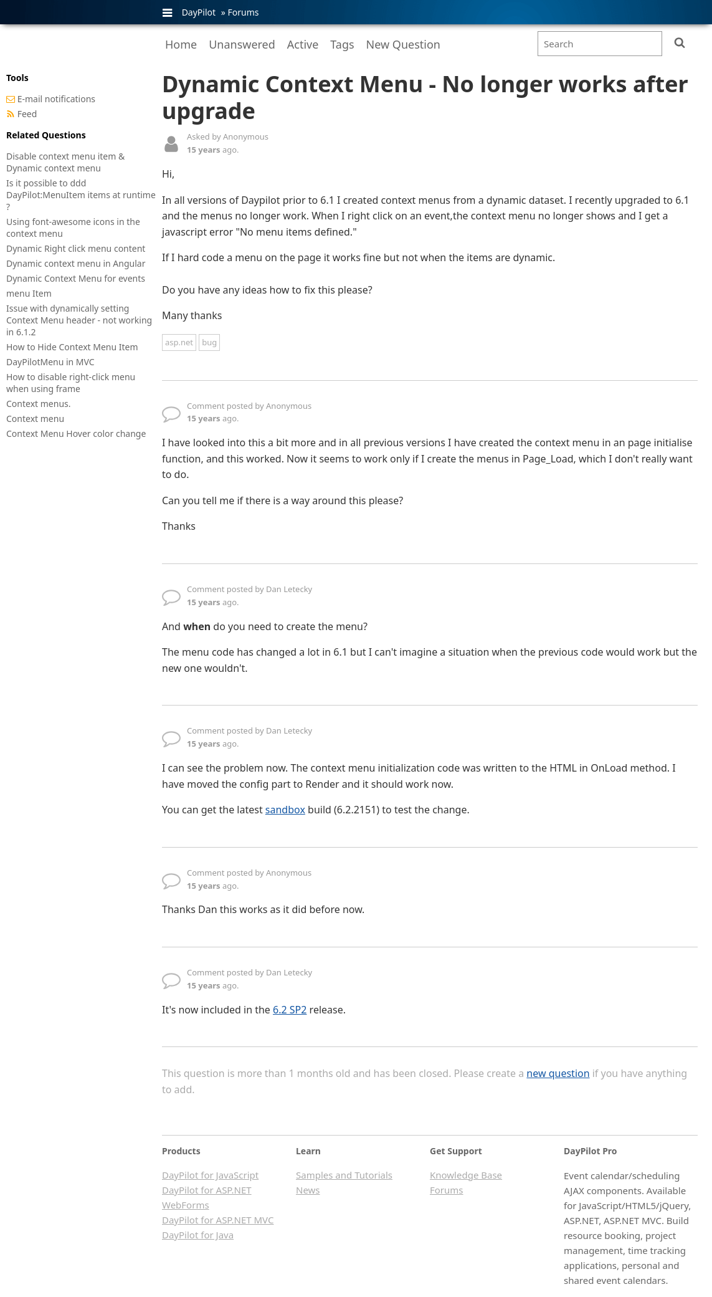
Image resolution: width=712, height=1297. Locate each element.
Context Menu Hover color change (76, 433)
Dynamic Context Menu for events (75, 278)
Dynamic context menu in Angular (75, 263)
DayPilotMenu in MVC (50, 362)
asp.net (179, 342)
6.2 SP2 (289, 1010)
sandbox (285, 809)
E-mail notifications (56, 99)
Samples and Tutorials (344, 1175)
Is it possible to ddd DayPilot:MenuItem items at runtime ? (81, 195)
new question (557, 1073)
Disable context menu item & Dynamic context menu (65, 162)
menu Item (29, 293)
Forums (243, 12)
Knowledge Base (466, 1175)
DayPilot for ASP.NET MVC (217, 1219)
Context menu (35, 418)
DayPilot (199, 12)
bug (209, 342)
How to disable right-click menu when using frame (70, 383)
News (308, 1190)
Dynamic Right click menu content (75, 248)
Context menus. (38, 403)
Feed (27, 114)
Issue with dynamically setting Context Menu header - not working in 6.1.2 (79, 320)
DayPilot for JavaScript (210, 1175)
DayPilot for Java (198, 1234)
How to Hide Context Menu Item (72, 347)
